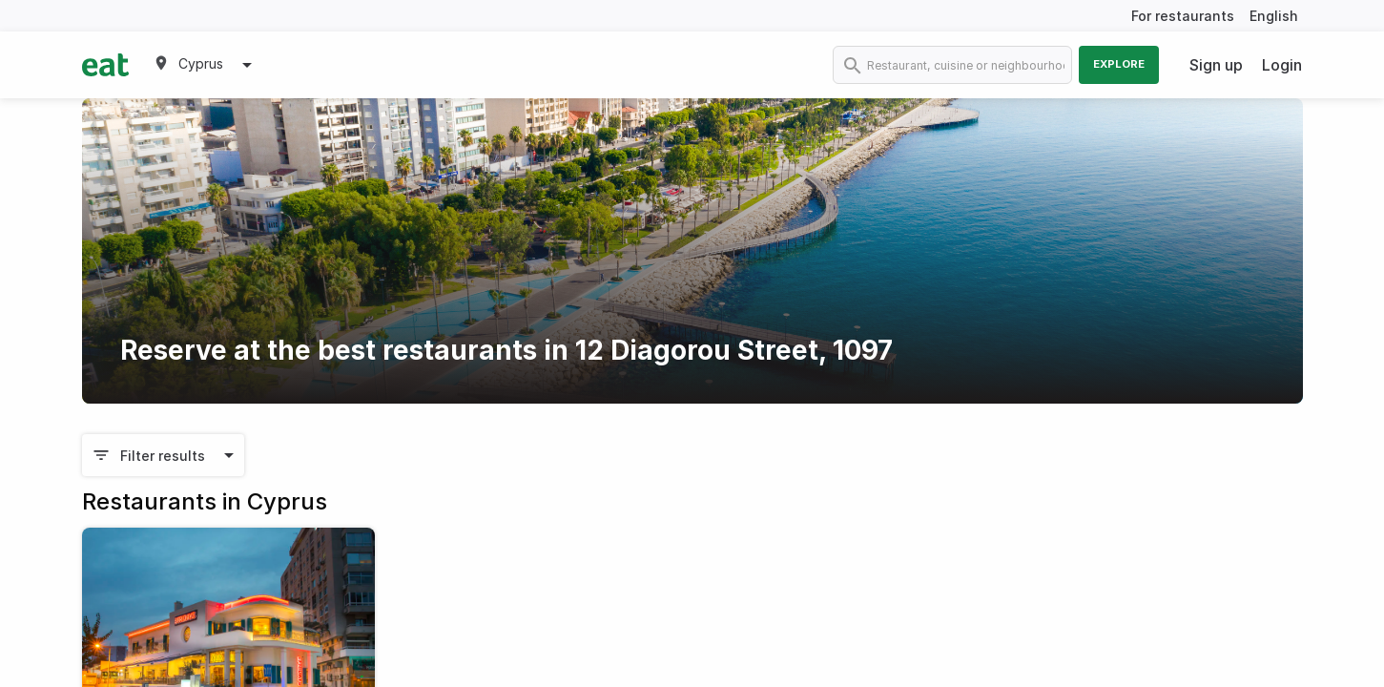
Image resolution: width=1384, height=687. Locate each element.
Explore (1119, 64)
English (1274, 16)
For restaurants (1182, 16)
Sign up (1216, 64)
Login (1282, 64)
